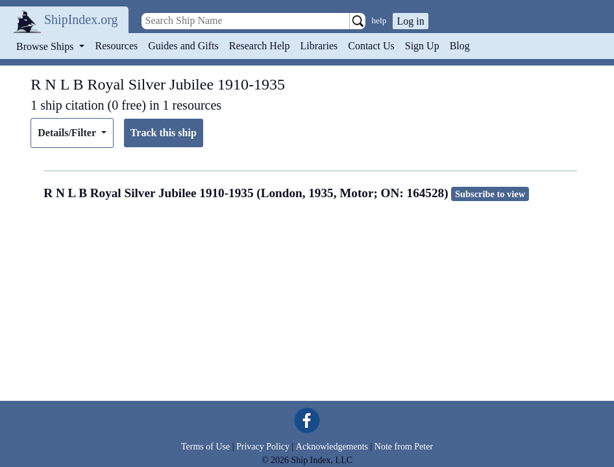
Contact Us (371, 45)
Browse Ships (46, 46)
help (379, 20)
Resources (116, 45)
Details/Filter (68, 132)
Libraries (319, 45)
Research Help (259, 45)
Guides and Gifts (183, 45)
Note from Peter (404, 446)
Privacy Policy (262, 446)
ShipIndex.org (81, 19)
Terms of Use (205, 446)
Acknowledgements (332, 446)
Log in (410, 21)
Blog (460, 45)
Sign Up (422, 45)
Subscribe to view (490, 194)
